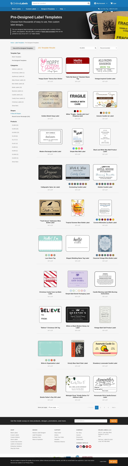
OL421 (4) (15, 143)
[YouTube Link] (90, 446)
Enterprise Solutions (16, 446)
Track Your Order (59, 437)
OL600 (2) (15, 150)
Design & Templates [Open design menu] (49, 9)
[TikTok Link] (83, 446)
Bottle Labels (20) (17, 87)
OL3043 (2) (15, 154)
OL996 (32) (15, 125)
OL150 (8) (15, 136)
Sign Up (113, 421)
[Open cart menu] (113, 3)
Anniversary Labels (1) (18, 72)
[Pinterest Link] (87, 446)
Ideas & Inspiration (37, 439)
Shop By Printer (15, 448)
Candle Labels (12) (17, 94)
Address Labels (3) (17, 69)
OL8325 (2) (15, 158)
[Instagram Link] (80, 446)
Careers (78, 435)
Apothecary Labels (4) (18, 76)
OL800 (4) (15, 147)
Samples (56, 439)
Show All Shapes (16, 113)
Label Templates (19, 42)
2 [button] (100, 407)
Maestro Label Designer (39, 432)
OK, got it (113, 461)
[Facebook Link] (77, 446)
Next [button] (113, 407)
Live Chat (102, 8)
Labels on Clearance (16, 444)
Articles (56, 435)
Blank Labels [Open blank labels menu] (17, 9)
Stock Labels (14, 439)
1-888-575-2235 (112, 9)
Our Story (79, 432)
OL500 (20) (15, 129)
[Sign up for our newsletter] (90, 421)
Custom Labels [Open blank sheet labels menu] (32, 9)
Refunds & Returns (59, 441)
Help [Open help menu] (62, 9)
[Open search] (88, 3)
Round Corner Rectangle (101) (21, 116)
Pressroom (79, 437)
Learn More (103, 461)
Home (12, 42)
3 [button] (104, 407)
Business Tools (36, 437)
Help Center (57, 432)
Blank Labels (14, 432)
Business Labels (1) (17, 91)
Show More (15, 105)
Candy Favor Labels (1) (18, 98)
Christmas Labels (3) (17, 102)
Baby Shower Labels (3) (18, 80)
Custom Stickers (15, 437)
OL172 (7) (15, 139)
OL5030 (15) (15, 132)
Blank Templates (16, 57)
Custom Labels (15, 435)
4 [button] (108, 407)
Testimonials (79, 439)
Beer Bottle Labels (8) (18, 83)
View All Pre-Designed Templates (23, 48)
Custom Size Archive (16, 441)
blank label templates (48, 31)
